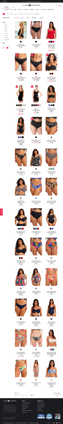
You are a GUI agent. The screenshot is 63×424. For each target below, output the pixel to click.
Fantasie (6, 29)
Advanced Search (26, 403)
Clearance (58, 9)
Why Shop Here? (40, 403)
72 (59, 395)
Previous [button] (15, 105)
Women (6, 7)
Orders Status (25, 406)
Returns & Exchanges (27, 410)
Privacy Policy (40, 410)
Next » (32, 395)
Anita (6, 24)
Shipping (24, 408)
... (28, 395)
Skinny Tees (7, 39)
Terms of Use (12, 418)
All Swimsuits (37, 13)
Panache (6, 35)
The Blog (39, 408)
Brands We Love (40, 406)
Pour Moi (6, 37)
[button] (1, 211)
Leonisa (6, 33)
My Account (24, 405)
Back (4, 13)
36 (56, 395)
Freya (6, 31)
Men (13, 7)
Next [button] (26, 105)
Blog (5, 1)
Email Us (37, 422)
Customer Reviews (41, 405)
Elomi (6, 27)
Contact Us (24, 412)
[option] (21, 42)
